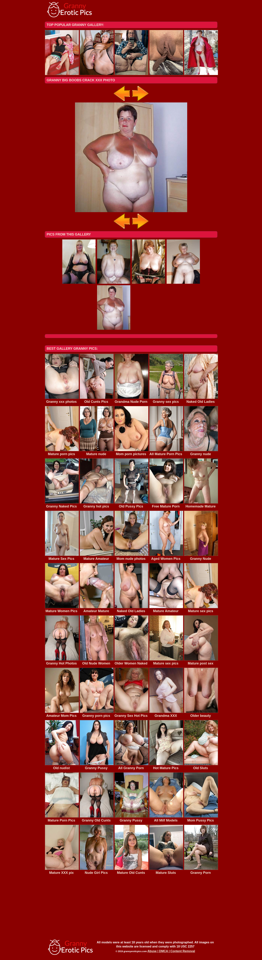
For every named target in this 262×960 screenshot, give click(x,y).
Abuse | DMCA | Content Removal (171, 951)
